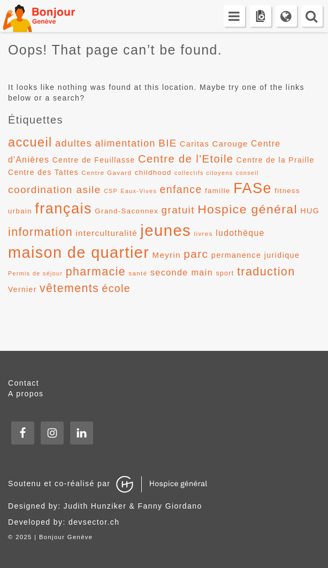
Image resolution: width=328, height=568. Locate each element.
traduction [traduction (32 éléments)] (266, 271)
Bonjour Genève (51, 16)
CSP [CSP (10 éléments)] (111, 191)
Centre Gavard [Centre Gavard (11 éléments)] (106, 173)
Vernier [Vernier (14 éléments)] (22, 289)
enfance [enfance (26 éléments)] (180, 189)
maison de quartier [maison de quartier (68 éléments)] (78, 252)
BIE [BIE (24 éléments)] (167, 143)
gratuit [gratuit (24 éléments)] (178, 210)
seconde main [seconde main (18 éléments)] (181, 272)
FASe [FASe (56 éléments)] (252, 188)
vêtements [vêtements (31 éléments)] (69, 288)
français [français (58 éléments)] (63, 208)
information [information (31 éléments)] (40, 232)
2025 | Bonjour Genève (54, 537)
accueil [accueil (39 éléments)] (30, 142)
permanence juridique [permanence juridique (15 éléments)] (255, 255)
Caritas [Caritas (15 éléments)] (194, 144)
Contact (23, 383)
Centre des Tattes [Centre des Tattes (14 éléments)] (43, 172)
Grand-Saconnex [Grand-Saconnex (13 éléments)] (126, 211)
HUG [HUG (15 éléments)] (309, 210)
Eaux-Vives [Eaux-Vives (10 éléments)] (138, 191)
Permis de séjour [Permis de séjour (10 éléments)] (35, 273)
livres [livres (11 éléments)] (203, 234)
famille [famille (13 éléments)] (218, 191)
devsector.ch (93, 522)
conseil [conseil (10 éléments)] (247, 173)
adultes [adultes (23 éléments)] (73, 143)
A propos (25, 393)
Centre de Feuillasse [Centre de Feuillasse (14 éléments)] (93, 160)
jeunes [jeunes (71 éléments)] (165, 230)
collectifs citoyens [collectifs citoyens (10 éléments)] (203, 173)
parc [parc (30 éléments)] (196, 254)
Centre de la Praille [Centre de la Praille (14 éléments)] (276, 160)
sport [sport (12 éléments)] (225, 273)
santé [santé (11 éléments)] (137, 273)
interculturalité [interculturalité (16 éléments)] (106, 232)
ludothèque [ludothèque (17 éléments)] (240, 232)
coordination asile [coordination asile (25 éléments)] (54, 189)
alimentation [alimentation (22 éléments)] (125, 143)
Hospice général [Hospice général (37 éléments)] (247, 209)
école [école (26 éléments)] (116, 288)
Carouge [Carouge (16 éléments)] (230, 143)
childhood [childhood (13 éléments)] (153, 172)
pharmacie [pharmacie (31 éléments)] (96, 271)
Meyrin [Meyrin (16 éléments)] (166, 254)
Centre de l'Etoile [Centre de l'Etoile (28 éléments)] (186, 159)
